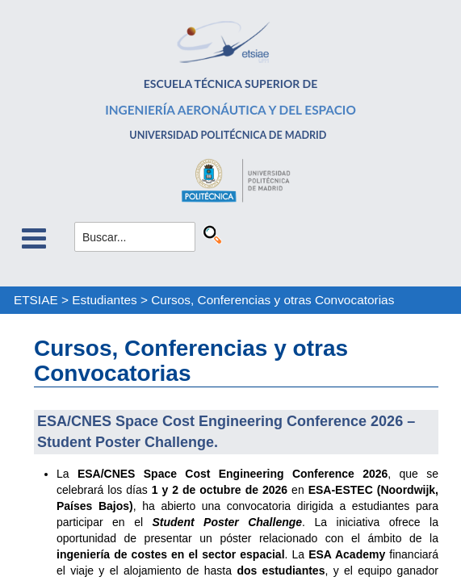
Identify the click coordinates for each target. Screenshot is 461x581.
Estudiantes (104, 300)
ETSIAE (36, 300)
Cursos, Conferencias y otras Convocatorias (272, 300)
